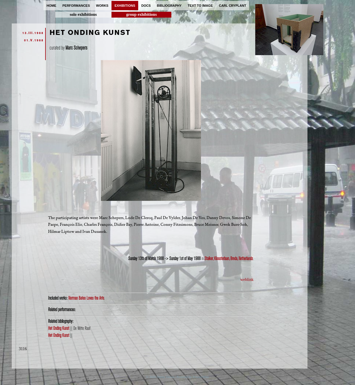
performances (76, 5)
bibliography (169, 5)
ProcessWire (201, 377)
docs (146, 5)
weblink (246, 279)
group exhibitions (141, 14)
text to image (200, 5)
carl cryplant (232, 5)
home (51, 5)
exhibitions (124, 5)
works (102, 5)
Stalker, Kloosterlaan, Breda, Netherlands (228, 258)
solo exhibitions (83, 14)
